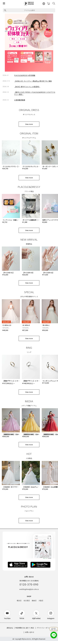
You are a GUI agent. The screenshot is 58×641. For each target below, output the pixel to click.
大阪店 (41, 601)
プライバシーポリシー (44, 628)
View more (29, 124)
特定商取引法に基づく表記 (24, 628)
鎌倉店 (34, 601)
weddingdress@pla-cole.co (29, 589)
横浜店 (19, 601)
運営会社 (10, 628)
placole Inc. (27, 639)
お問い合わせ (29, 632)
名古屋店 (27, 601)
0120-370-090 (29, 584)
